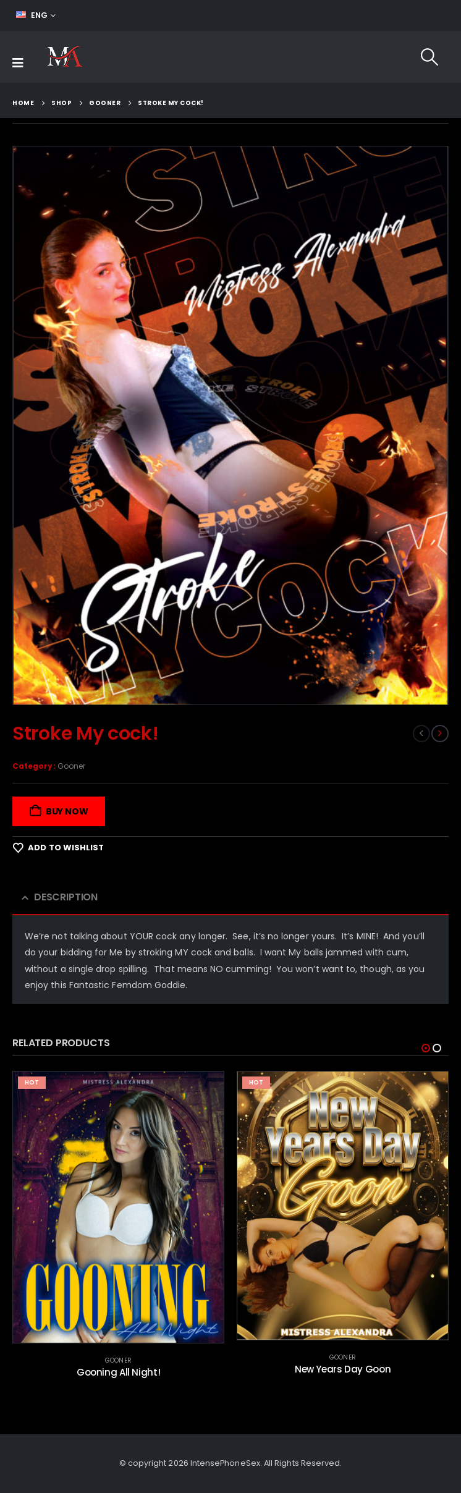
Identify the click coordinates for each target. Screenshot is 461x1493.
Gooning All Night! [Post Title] (118, 1372)
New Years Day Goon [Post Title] (343, 1369)
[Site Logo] (63, 56)
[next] (440, 733)
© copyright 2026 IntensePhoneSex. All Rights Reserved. (230, 1463)
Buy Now (67, 811)
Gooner (71, 766)
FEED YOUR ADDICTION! (395, 15)
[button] (429, 57)
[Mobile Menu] (17, 63)
